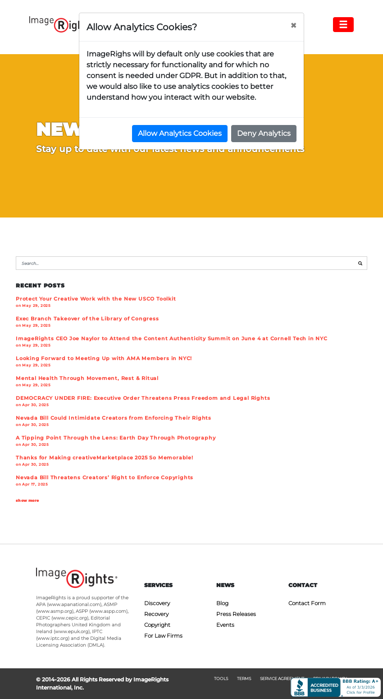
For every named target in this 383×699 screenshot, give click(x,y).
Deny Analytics (264, 133)
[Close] (293, 25)
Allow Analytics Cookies (180, 133)
